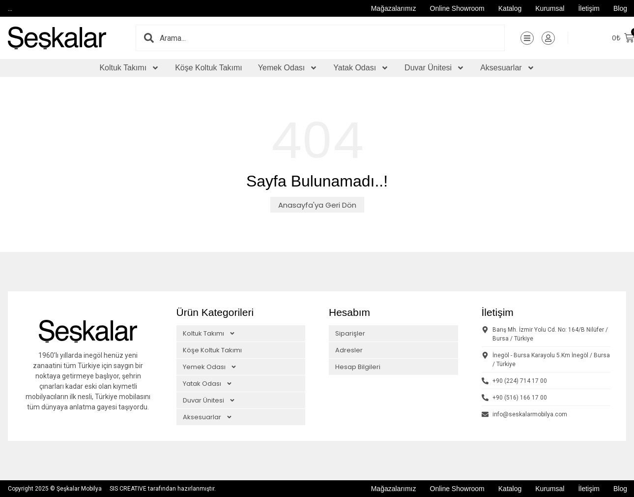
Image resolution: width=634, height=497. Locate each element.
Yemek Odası (287, 68)
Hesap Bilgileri (357, 367)
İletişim (589, 8)
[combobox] (332, 38)
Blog (620, 8)
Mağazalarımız (393, 8)
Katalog (509, 8)
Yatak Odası (361, 68)
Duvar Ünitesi (434, 68)
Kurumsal (549, 8)
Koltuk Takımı (129, 68)
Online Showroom (457, 8)
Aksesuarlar (507, 68)
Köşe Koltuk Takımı (208, 67)
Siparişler (350, 333)
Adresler (349, 350)
